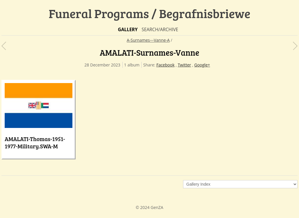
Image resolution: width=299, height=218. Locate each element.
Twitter (184, 65)
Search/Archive (160, 30)
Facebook (165, 65)
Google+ (202, 65)
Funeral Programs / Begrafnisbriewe (150, 13)
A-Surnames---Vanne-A (148, 40)
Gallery (128, 30)
